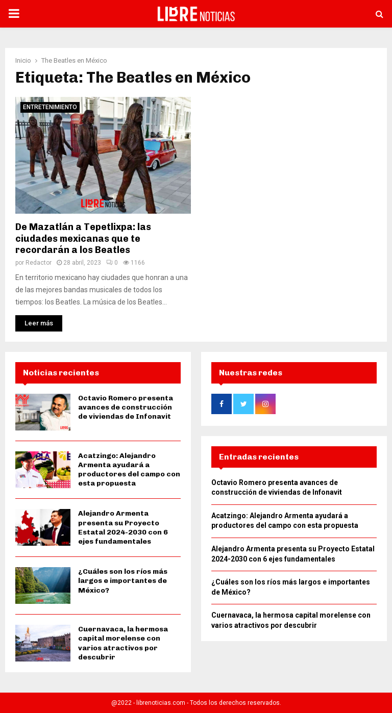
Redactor (39, 262)
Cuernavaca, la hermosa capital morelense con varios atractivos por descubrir (123, 643)
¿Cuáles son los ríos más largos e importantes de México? (122, 580)
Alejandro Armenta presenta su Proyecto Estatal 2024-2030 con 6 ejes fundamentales (123, 527)
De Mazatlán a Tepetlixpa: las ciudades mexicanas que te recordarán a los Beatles (83, 238)
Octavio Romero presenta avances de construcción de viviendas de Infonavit (125, 407)
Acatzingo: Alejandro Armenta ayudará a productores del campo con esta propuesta (129, 469)
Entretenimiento (50, 107)
